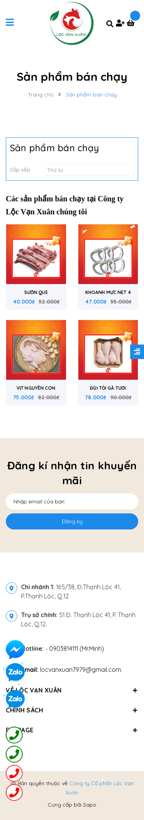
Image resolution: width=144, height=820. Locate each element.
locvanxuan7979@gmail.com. (71, 669)
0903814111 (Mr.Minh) (76, 648)
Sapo (89, 804)
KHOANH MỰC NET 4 (108, 292)
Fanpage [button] (72, 730)
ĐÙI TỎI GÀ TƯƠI (108, 388)
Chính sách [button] (72, 710)
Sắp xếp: (20, 169)
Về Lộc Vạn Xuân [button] (72, 690)
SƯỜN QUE (36, 292)
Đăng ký (72, 521)
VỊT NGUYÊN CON (36, 388)
